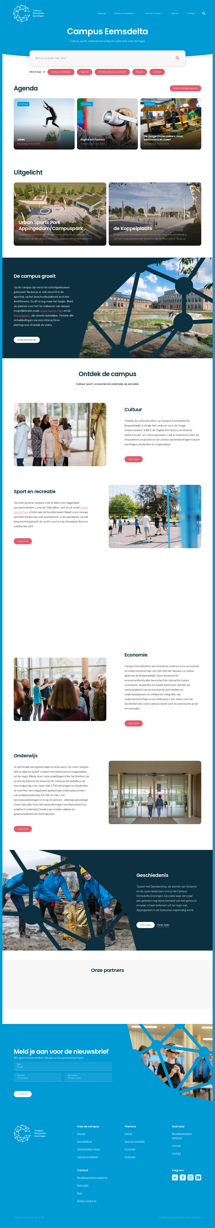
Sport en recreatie (135, 1141)
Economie (130, 1149)
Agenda (102, 13)
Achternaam (72, 1075)
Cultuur (128, 1133)
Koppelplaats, (22, 315)
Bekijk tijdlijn (163, 925)
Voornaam (21, 1075)
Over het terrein (153, 13)
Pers (79, 1193)
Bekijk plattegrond (26, 339)
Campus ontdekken (124, 13)
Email (19, 1064)
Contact (191, 13)
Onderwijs (130, 1157)
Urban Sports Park (51, 310)
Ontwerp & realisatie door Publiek (180, 1217)
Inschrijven (22, 1094)
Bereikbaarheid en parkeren (112, 72)
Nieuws (175, 13)
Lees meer (145, 925)
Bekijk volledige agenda (185, 88)
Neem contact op (86, 1201)
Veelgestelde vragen (88, 1149)
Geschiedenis (84, 1141)
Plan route (82, 1185)
